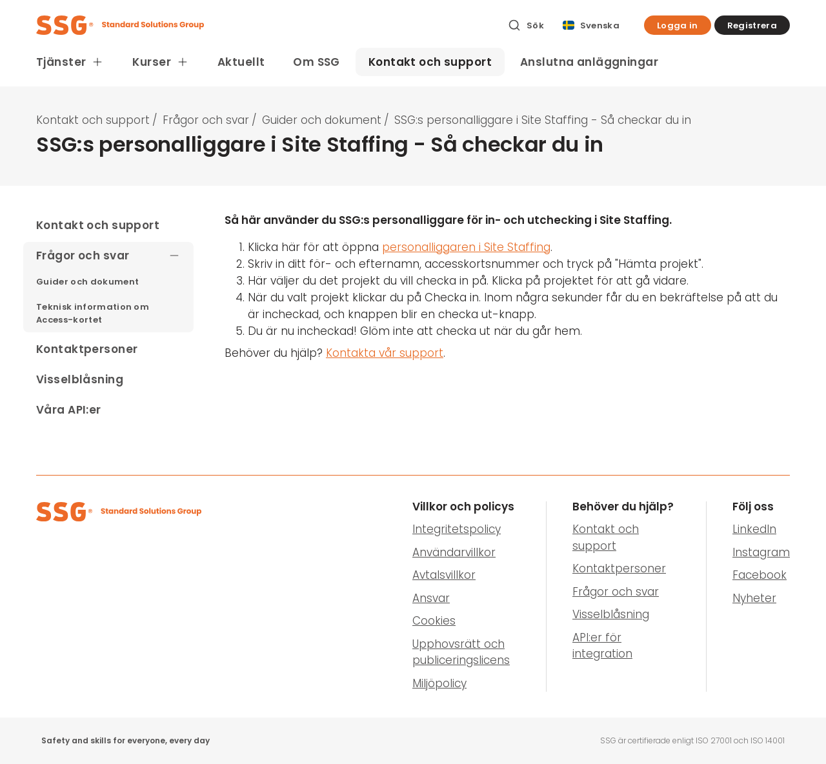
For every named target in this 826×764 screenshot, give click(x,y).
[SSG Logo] (265, 25)
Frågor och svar (206, 120)
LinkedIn (754, 529)
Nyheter (754, 598)
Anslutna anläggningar (589, 62)
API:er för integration (602, 646)
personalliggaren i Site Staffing (466, 247)
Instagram (761, 552)
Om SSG (316, 62)
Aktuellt (241, 62)
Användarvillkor (454, 552)
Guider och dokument (321, 120)
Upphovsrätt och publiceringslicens (461, 652)
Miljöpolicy (439, 683)
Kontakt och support (430, 62)
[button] (677, 25)
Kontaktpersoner (619, 568)
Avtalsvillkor (444, 575)
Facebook (759, 575)
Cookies (434, 620)
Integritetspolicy (456, 529)
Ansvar (431, 598)
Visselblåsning (610, 614)
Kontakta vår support (384, 353)
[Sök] (525, 25)
